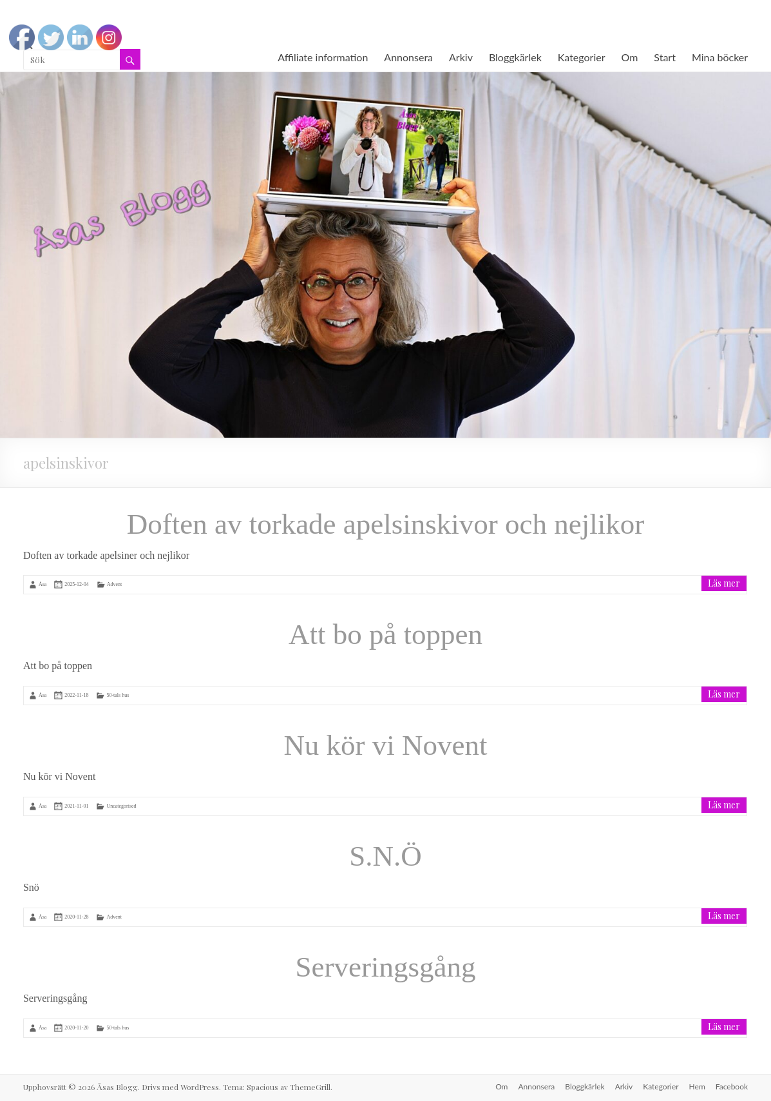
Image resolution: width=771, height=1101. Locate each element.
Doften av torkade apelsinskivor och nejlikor (386, 524)
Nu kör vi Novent (385, 745)
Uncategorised (121, 806)
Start (665, 57)
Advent (114, 584)
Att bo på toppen (385, 634)
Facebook (732, 1086)
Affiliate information (323, 57)
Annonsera (408, 57)
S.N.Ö (385, 856)
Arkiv (461, 57)
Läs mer (724, 583)
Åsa (42, 584)
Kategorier (581, 57)
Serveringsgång (386, 967)
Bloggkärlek (515, 57)
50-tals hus (117, 695)
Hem (697, 1086)
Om (630, 57)
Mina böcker (720, 57)
